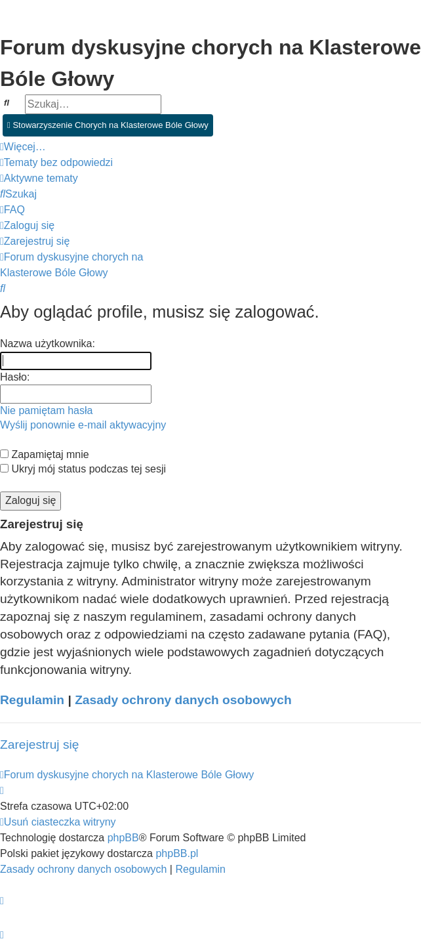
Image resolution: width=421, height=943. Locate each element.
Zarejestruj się (39, 744)
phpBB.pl (176, 853)
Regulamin (32, 700)
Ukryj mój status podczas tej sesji (83, 468)
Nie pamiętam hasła (46, 410)
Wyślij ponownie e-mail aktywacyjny (83, 424)
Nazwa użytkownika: (47, 343)
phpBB (123, 837)
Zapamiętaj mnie (44, 454)
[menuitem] (56, 163)
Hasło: (15, 377)
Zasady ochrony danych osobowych (183, 700)
